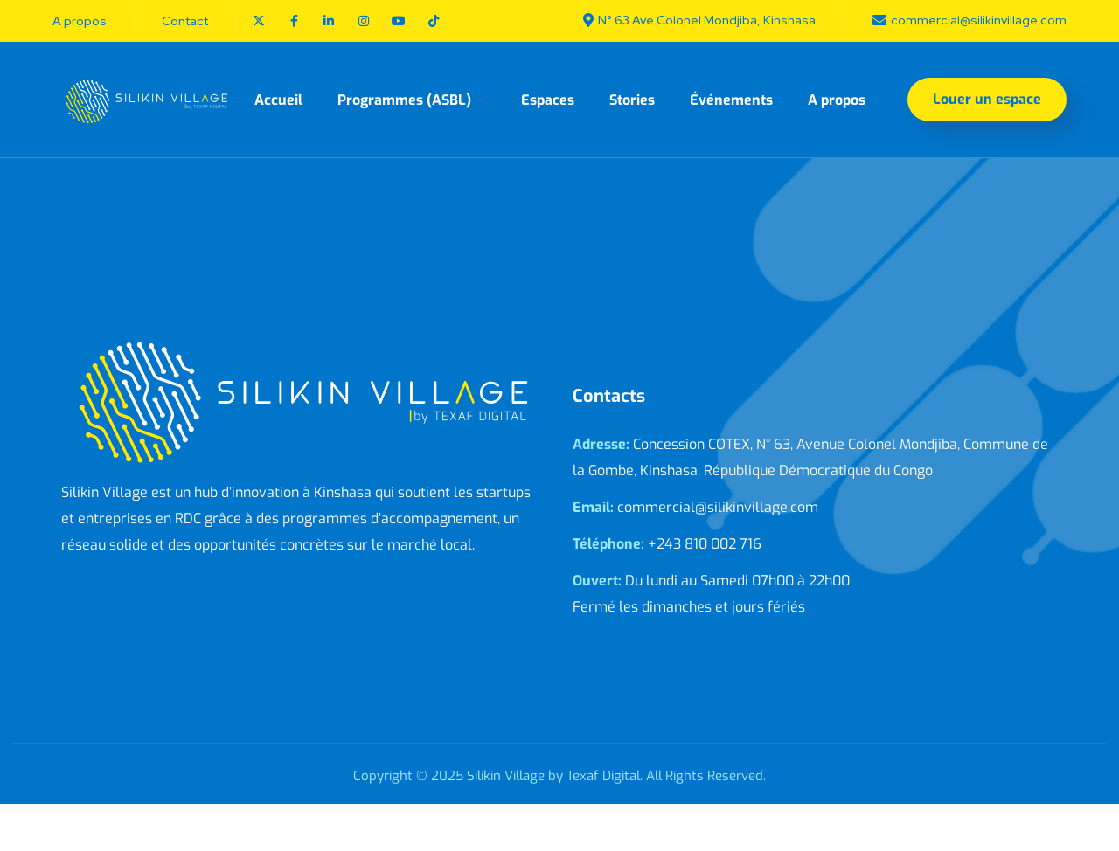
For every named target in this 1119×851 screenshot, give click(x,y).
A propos (836, 100)
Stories (632, 100)
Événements (731, 100)
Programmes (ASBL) (404, 100)
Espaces (547, 100)
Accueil (278, 100)
